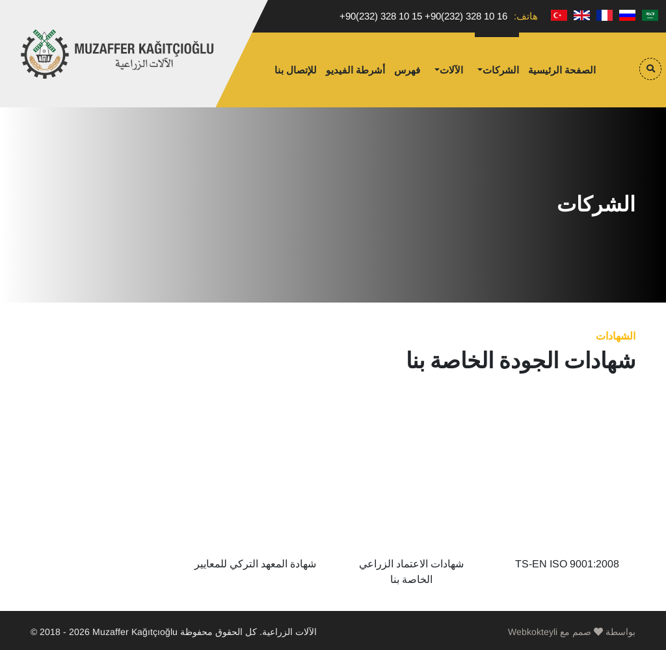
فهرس (407, 69)
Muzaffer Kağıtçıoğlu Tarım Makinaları (118, 54)
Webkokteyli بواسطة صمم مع (571, 632)
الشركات (501, 69)
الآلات (451, 69)
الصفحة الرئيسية (562, 69)
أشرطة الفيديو (355, 69)
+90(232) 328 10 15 (381, 15)
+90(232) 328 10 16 (466, 15)
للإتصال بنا (295, 69)
